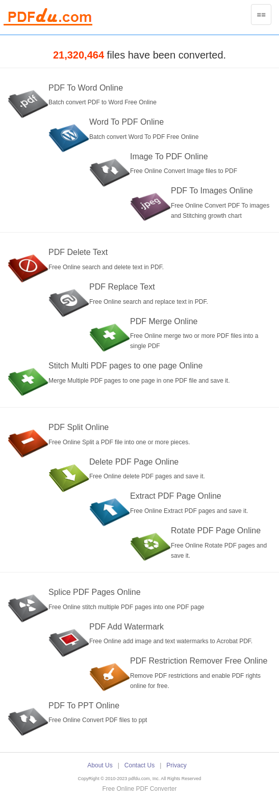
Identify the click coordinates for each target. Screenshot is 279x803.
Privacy (176, 765)
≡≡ (263, 17)
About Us (99, 765)
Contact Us (139, 765)
